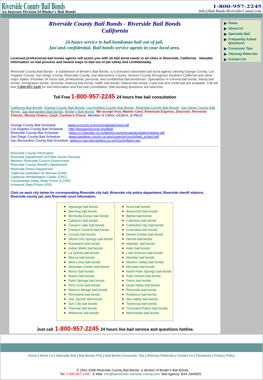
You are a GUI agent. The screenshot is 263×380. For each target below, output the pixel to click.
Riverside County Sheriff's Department (39, 165)
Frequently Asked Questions (242, 41)
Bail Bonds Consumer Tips (124, 355)
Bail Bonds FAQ (90, 355)
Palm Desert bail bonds (143, 276)
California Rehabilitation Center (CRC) (39, 177)
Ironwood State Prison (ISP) (31, 185)
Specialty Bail (239, 34)
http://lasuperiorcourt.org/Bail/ (91, 129)
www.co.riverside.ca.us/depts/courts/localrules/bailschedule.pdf (116, 133)
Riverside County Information (32, 153)
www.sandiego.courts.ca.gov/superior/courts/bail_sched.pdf (114, 137)
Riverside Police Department (32, 169)
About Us (235, 28)
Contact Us (237, 59)
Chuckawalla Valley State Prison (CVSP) (41, 181)
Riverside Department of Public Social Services (45, 157)
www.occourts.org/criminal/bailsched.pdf (98, 125)
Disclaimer (204, 355)
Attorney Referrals (242, 54)
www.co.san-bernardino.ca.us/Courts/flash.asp (105, 140)
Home (233, 23)
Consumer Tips (240, 48)
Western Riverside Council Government (40, 161)
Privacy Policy (224, 355)
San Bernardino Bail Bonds (42, 111)
